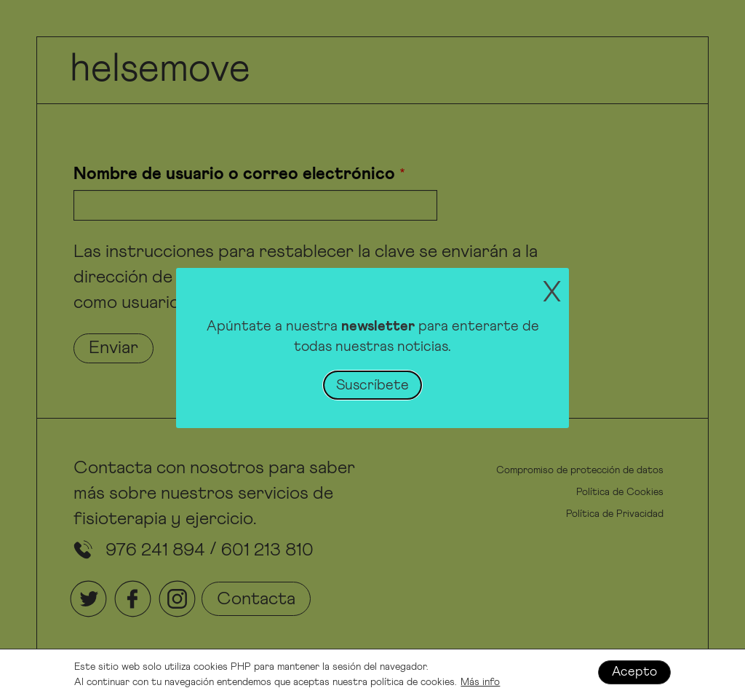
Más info (480, 684)
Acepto (634, 673)
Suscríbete (372, 385)
